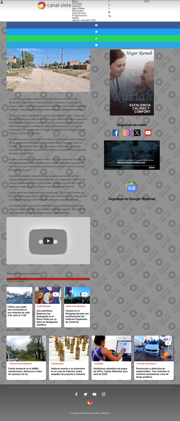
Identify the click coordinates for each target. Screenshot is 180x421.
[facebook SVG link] (109, 2)
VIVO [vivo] (146, 1)
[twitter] (137, 132)
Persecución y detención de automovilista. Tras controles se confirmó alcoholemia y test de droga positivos (153, 372)
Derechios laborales (76, 306)
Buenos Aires (58, 364)
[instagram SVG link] (109, 5)
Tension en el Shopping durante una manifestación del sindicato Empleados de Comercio (77, 316)
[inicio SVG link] (90, 402)
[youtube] (148, 132)
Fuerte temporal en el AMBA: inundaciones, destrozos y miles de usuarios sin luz (25, 371)
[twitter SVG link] (109, 9)
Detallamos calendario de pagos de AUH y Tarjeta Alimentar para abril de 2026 (110, 371)
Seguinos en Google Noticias (131, 199)
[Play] (48, 240)
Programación (79, 15)
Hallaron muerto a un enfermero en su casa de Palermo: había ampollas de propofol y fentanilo (68, 371)
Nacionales (78, 10)
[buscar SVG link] (109, 16)
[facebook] (115, 132)
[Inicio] (54, 5)
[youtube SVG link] (109, 12)
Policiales (77, 3)
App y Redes (78, 8)
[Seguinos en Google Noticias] (132, 187)
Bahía (75, 1)
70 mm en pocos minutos (20, 364)
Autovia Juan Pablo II (146, 364)
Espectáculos (79, 13)
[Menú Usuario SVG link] (2, 2)
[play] (55, 294)
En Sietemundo (44, 306)
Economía (98, 364)
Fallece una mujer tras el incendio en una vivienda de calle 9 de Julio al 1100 (19, 311)
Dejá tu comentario (16, 279)
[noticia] (19, 295)
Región (75, 17)
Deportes (76, 6)
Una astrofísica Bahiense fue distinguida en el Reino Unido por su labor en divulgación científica (47, 317)
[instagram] (126, 132)
